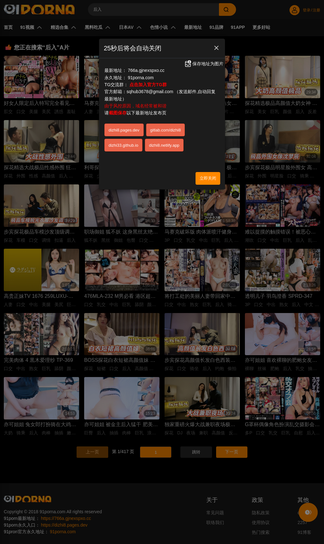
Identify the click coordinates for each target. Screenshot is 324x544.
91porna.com (141, 77)
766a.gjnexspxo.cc (146, 70)
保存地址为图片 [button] (203, 63)
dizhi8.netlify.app (164, 145)
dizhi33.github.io (123, 145)
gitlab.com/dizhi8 (165, 130)
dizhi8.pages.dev (124, 130)
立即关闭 (208, 178)
